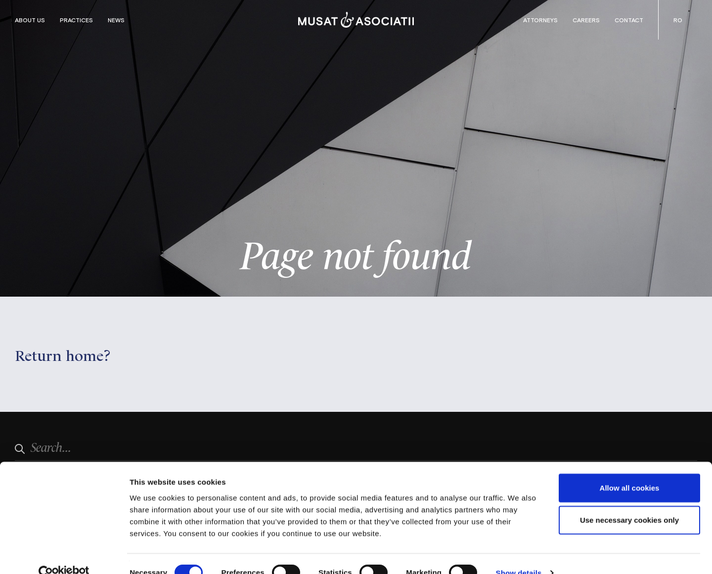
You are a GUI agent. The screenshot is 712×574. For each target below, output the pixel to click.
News (116, 19)
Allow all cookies (630, 469)
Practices (76, 19)
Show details (519, 554)
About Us (30, 19)
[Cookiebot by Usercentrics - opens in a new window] (64, 554)
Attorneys (540, 19)
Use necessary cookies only (629, 501)
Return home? (63, 354)
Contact (629, 19)
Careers (586, 19)
